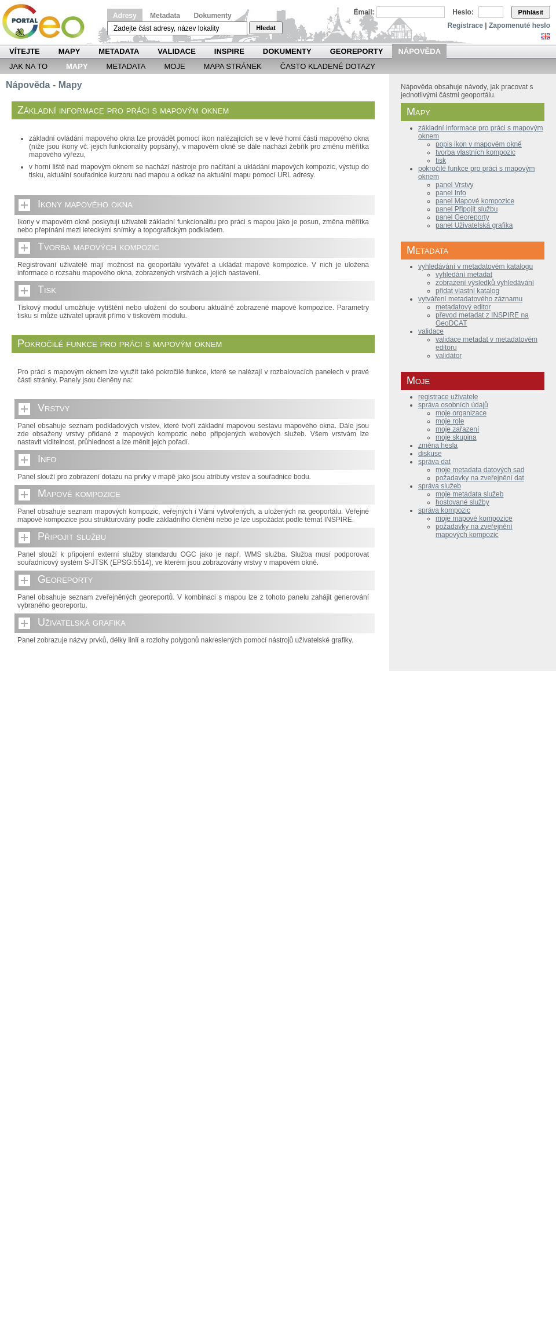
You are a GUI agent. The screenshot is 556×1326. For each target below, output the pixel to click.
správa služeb (439, 486)
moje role (450, 421)
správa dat (434, 462)
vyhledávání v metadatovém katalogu (475, 266)
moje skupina (456, 437)
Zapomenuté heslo (519, 25)
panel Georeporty (462, 217)
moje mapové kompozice (474, 518)
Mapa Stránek (233, 66)
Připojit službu (72, 536)
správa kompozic (444, 510)
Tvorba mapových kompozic (98, 247)
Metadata (165, 16)
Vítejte (24, 51)
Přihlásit (530, 12)
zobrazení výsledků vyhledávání (485, 283)
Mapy (69, 51)
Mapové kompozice (79, 493)
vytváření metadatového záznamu (470, 299)
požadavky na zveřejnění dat (480, 478)
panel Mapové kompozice (475, 201)
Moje (174, 66)
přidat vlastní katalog (467, 291)
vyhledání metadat (464, 275)
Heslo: (463, 12)
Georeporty (356, 51)
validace (431, 331)
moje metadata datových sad (480, 470)
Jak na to (28, 66)
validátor (449, 356)
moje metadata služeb (469, 494)
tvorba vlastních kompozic (475, 152)
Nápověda (419, 51)
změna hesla (438, 445)
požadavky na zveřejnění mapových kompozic (474, 531)
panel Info (451, 193)
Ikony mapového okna (85, 204)
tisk (441, 160)
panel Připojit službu (467, 209)
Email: (364, 12)
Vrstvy (54, 408)
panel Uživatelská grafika (474, 225)
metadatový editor (463, 307)
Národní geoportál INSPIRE (48, 21)
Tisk (47, 289)
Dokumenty (212, 16)
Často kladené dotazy (327, 66)
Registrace (465, 25)
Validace (176, 51)
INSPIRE (229, 51)
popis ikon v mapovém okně (479, 144)
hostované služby (462, 502)
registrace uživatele (448, 397)
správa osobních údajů (453, 405)
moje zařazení (457, 429)
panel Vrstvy (455, 185)
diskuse (430, 454)
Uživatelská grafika (82, 622)
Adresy (125, 16)
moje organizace (461, 413)
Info (47, 459)
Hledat (266, 27)
